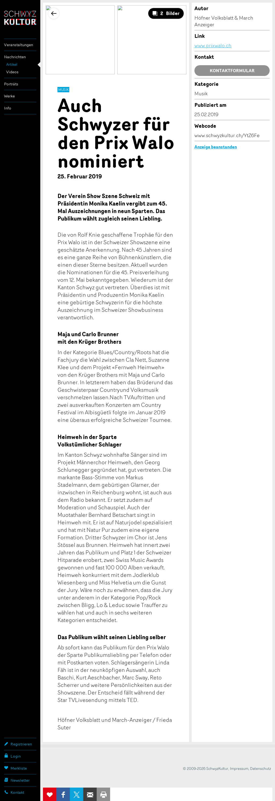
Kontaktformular (232, 70)
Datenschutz (260, 768)
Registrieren (18, 744)
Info (7, 108)
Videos (12, 72)
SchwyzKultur (20, 18)
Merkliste (15, 768)
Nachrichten (15, 57)
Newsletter (17, 780)
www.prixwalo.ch (212, 45)
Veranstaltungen (18, 44)
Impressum (239, 768)
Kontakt (14, 792)
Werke (9, 96)
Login (12, 756)
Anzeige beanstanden (215, 147)
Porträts (11, 84)
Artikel (11, 64)
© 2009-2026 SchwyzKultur (205, 768)
